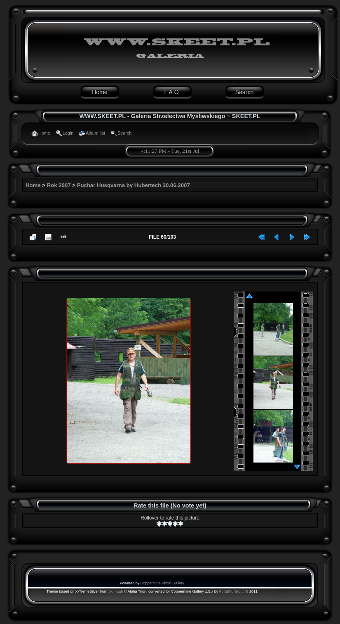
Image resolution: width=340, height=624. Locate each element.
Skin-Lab (115, 591)
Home (33, 185)
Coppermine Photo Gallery (162, 583)
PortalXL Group (232, 591)
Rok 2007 (59, 185)
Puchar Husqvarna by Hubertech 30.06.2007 (133, 185)
